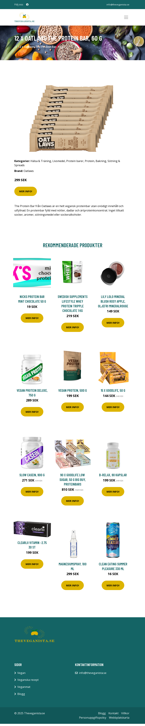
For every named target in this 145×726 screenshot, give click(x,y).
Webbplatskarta (119, 720)
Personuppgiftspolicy (92, 720)
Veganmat (23, 689)
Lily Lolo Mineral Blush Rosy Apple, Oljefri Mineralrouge (113, 303)
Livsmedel (58, 163)
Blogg (21, 696)
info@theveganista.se (117, 4)
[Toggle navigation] (126, 18)
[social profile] (27, 4)
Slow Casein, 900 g (32, 477)
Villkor (125, 715)
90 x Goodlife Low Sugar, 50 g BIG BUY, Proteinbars (73, 481)
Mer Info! (25, 193)
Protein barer (74, 163)
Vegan (21, 675)
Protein (89, 163)
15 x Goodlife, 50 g (113, 392)
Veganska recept (28, 682)
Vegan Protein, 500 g (72, 392)
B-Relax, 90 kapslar (113, 477)
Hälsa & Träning (41, 163)
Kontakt (113, 715)
